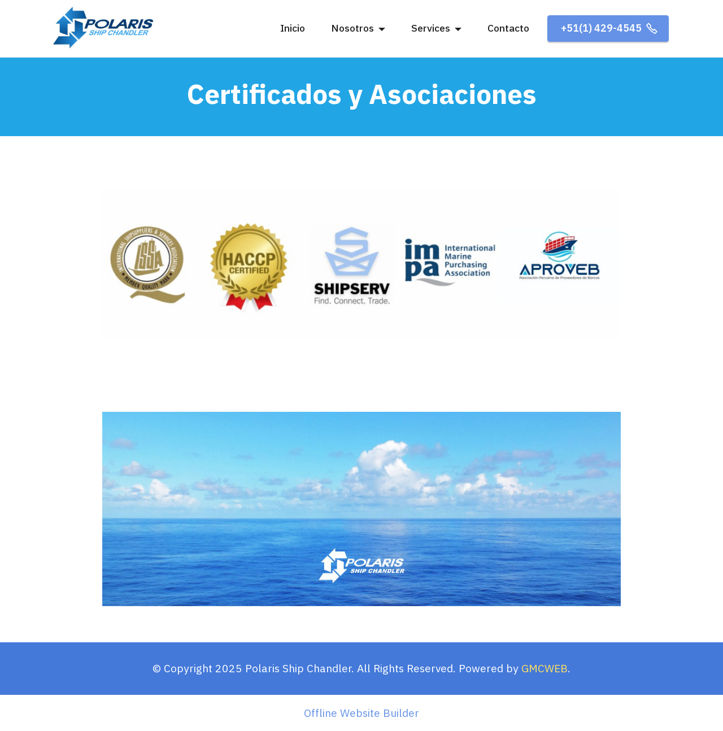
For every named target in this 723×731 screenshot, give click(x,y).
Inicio (292, 27)
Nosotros (352, 27)
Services (430, 27)
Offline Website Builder (361, 712)
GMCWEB (544, 668)
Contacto (508, 27)
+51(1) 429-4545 (608, 27)
